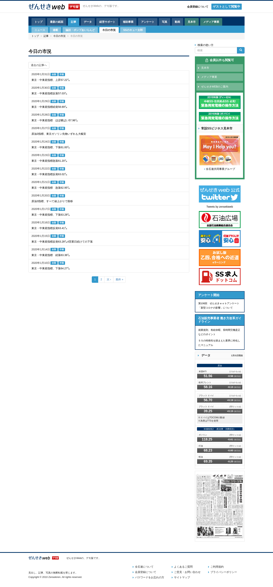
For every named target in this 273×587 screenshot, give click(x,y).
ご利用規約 (217, 566)
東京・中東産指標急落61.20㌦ (49, 160)
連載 (55, 30)
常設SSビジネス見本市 (216, 128)
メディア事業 (211, 21)
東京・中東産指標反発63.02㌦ (49, 174)
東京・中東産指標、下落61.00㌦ (50, 147)
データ (88, 21)
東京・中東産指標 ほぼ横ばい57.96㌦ (54, 120)
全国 (54, 74)
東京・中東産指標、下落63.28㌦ (50, 214)
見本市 (192, 21)
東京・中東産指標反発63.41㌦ (49, 228)
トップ (38, 21)
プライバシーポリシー (223, 572)
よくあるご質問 (183, 566)
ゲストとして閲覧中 (226, 6)
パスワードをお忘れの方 (149, 577)
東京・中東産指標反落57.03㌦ (49, 93)
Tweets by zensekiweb (219, 206)
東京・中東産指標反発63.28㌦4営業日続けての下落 (62, 241)
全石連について (144, 566)
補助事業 (128, 21)
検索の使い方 (205, 44)
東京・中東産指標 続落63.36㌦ (50, 255)
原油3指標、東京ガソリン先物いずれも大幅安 (58, 133)
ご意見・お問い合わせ (187, 572)
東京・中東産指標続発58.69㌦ (49, 106)
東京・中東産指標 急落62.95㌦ (50, 187)
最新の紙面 (56, 21)
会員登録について (197, 6)
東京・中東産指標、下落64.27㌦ (50, 268)
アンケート (147, 21)
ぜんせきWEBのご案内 (214, 86)
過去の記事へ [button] (39, 65)
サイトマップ (182, 577)
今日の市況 (109, 30)
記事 (73, 21)
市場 (62, 74)
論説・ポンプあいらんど (80, 30)
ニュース (40, 30)
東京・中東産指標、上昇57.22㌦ (50, 79)
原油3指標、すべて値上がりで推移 (52, 201)
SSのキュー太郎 (133, 30)
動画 (177, 21)
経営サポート (107, 21)
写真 (164, 21)
